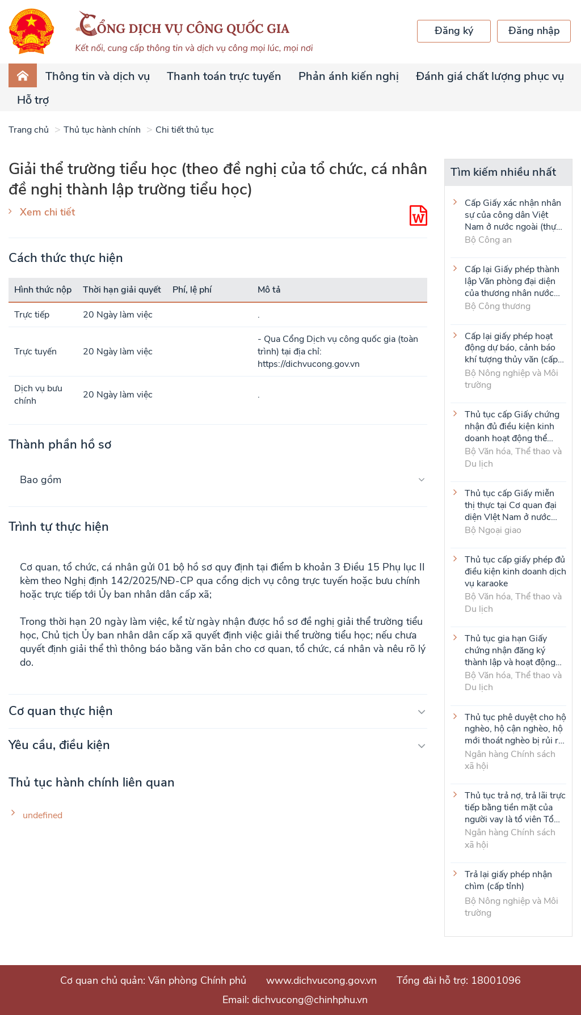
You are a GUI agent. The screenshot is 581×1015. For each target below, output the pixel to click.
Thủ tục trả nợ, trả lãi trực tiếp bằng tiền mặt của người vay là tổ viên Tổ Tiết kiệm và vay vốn (515, 807)
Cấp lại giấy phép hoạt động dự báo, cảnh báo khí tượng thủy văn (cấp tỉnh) (511, 348)
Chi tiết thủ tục (184, 130)
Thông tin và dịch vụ (97, 76)
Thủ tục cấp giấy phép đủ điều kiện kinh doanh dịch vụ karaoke (515, 571)
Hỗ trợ (33, 100)
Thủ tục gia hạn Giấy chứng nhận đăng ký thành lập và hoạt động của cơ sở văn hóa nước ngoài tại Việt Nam (511, 650)
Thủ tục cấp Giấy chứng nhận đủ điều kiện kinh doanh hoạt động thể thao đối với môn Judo (512, 426)
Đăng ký (454, 30)
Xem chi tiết (47, 212)
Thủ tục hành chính (102, 130)
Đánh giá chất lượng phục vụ (490, 76)
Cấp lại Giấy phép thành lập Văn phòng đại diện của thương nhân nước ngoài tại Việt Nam (512, 281)
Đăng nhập (534, 30)
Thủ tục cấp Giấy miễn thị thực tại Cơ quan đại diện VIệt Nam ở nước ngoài (511, 505)
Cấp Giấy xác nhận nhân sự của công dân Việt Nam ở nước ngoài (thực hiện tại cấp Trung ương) (513, 214)
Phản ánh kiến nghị (348, 76)
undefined (42, 816)
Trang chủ (29, 130)
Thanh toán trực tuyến (224, 76)
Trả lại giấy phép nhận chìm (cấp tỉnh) (508, 881)
